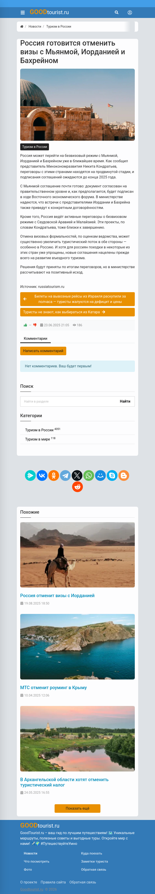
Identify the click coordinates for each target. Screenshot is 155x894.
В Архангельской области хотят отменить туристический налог (64, 782)
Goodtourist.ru (31, 889)
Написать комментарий (43, 351)
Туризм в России (34, 147)
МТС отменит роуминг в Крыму (53, 687)
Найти (125, 401)
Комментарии (35, 338)
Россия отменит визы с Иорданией (57, 595)
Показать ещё (77, 808)
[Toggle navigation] (130, 12)
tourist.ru (49, 12)
